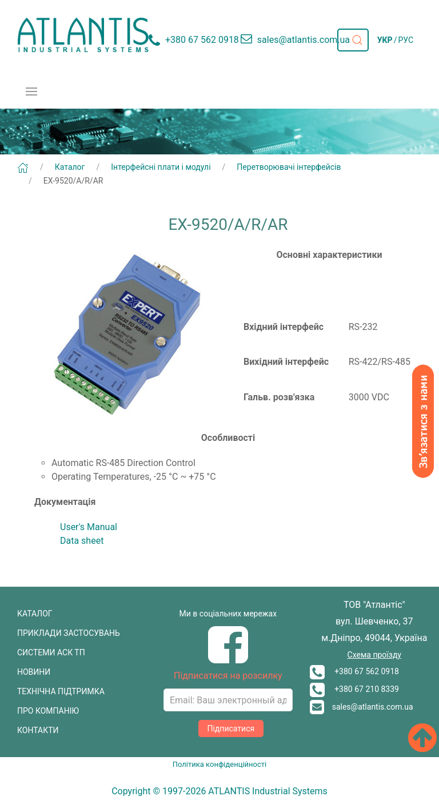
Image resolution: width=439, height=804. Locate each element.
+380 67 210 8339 (354, 689)
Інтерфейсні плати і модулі (160, 167)
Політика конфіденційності (219, 764)
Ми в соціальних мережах (228, 613)
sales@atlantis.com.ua (361, 706)
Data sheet (81, 540)
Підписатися (231, 728)
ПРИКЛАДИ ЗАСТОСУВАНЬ (68, 633)
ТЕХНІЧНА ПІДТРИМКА (61, 691)
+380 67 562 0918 (354, 671)
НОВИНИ (33, 671)
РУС (405, 40)
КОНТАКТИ (38, 730)
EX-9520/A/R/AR (73, 180)
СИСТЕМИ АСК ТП (51, 652)
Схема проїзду (374, 654)
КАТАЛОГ (35, 613)
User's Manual (88, 527)
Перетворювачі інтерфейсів (289, 167)
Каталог (70, 167)
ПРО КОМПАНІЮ (48, 710)
